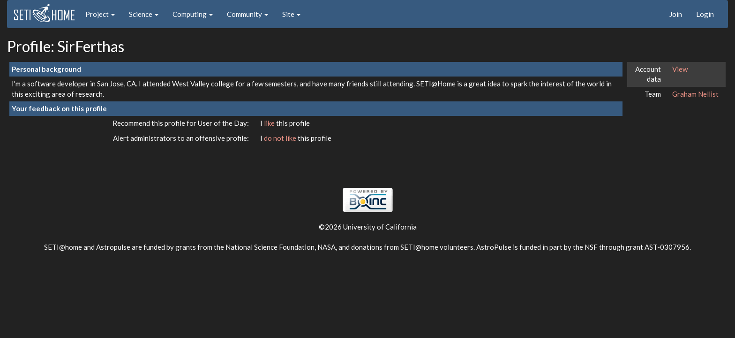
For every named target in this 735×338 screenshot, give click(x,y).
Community (247, 14)
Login (705, 14)
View (680, 69)
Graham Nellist (695, 94)
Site (291, 14)
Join (675, 14)
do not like (281, 138)
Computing (192, 14)
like (270, 123)
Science (143, 14)
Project (100, 14)
